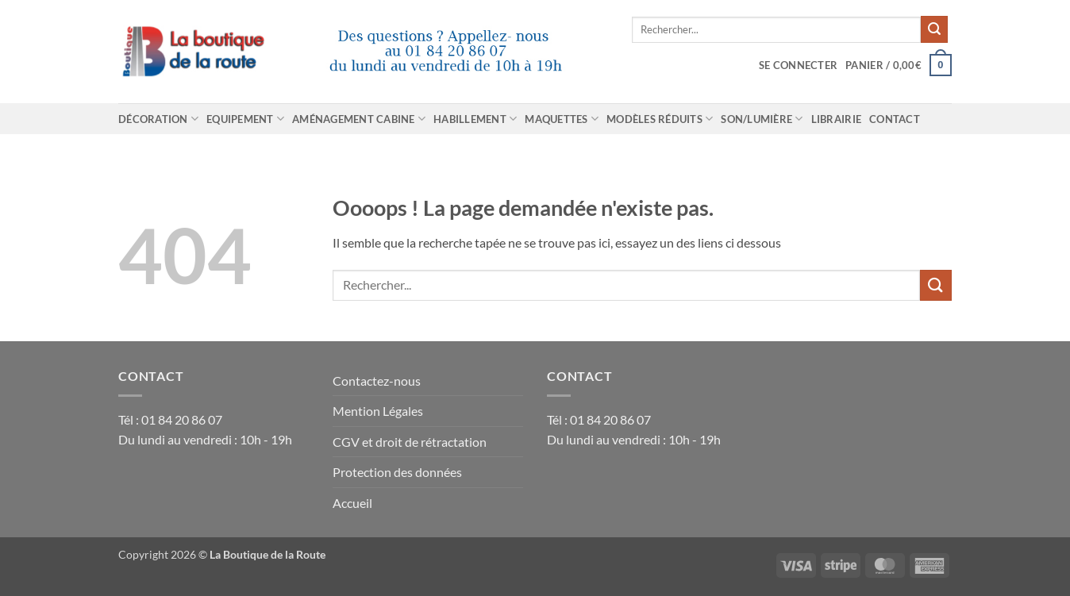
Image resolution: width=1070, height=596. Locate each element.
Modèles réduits (659, 118)
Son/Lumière (761, 118)
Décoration (158, 118)
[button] (798, 65)
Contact (894, 119)
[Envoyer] (934, 29)
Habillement (475, 118)
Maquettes (562, 118)
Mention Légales (378, 410)
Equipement (245, 118)
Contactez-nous (377, 380)
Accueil (352, 502)
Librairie (836, 119)
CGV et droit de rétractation (410, 441)
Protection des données (397, 471)
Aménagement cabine (358, 118)
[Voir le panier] (898, 65)
